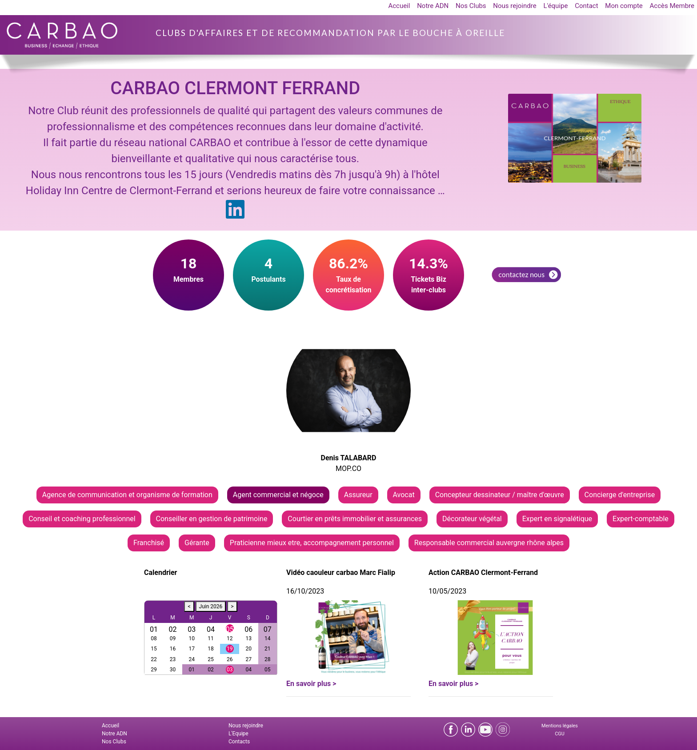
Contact (586, 6)
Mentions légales (559, 726)
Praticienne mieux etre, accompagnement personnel (312, 543)
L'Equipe (238, 733)
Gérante (196, 543)
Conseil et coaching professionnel (81, 519)
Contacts (239, 741)
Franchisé (148, 543)
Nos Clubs (471, 6)
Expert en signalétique (557, 519)
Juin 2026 (211, 606)
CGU (559, 734)
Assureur (358, 495)
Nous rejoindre (514, 6)
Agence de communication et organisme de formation (127, 495)
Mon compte (624, 6)
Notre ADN (433, 6)
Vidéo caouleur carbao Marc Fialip (340, 572)
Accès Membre (672, 6)
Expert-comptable (641, 519)
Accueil (399, 6)
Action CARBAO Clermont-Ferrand (483, 572)
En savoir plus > (311, 683)
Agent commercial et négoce (278, 495)
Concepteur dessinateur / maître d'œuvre (499, 495)
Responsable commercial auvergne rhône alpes (489, 543)
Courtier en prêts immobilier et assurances (355, 519)
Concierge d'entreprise (620, 495)
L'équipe (555, 6)
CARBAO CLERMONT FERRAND (235, 88)
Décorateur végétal (472, 519)
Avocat (404, 495)
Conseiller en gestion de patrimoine (212, 519)
